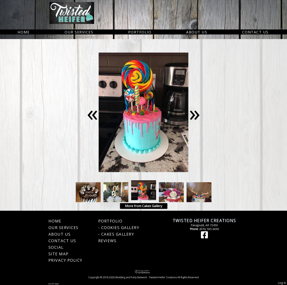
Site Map (58, 254)
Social (56, 247)
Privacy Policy (65, 260)
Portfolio (139, 31)
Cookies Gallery (120, 227)
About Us (196, 31)
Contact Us (255, 31)
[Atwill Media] (143, 271)
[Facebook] (204, 237)
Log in (282, 283)
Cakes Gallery (83, 37)
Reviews (107, 240)
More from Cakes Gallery (143, 206)
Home (24, 31)
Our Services (79, 31)
